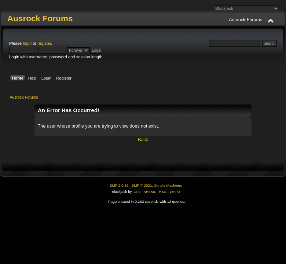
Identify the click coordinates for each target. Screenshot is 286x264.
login (27, 43)
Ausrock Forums (40, 18)
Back (143, 139)
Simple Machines (168, 185)
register (44, 43)
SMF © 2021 (142, 185)
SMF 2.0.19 (119, 185)
